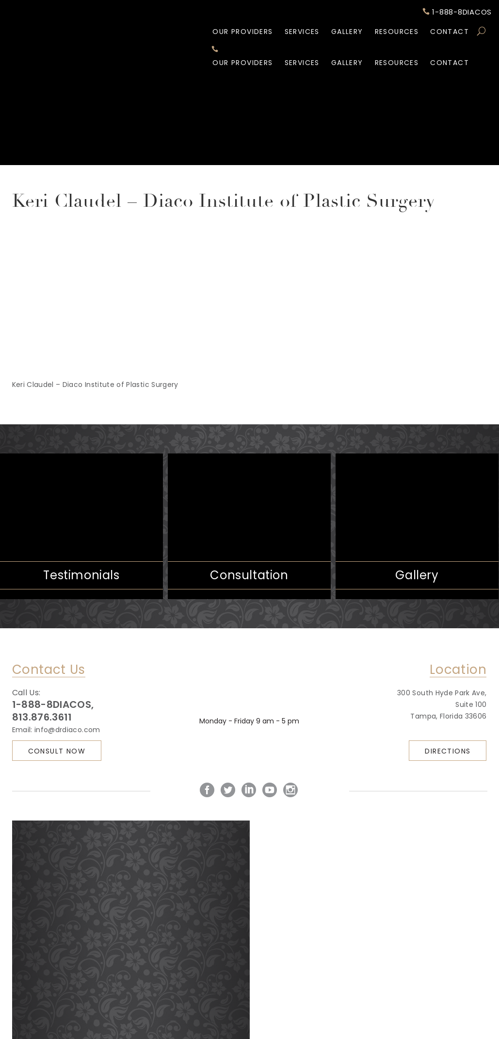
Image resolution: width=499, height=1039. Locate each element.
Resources (397, 31)
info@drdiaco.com (67, 730)
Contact (449, 31)
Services (302, 31)
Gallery (347, 31)
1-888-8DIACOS (457, 12)
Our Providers (242, 31)
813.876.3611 (42, 717)
